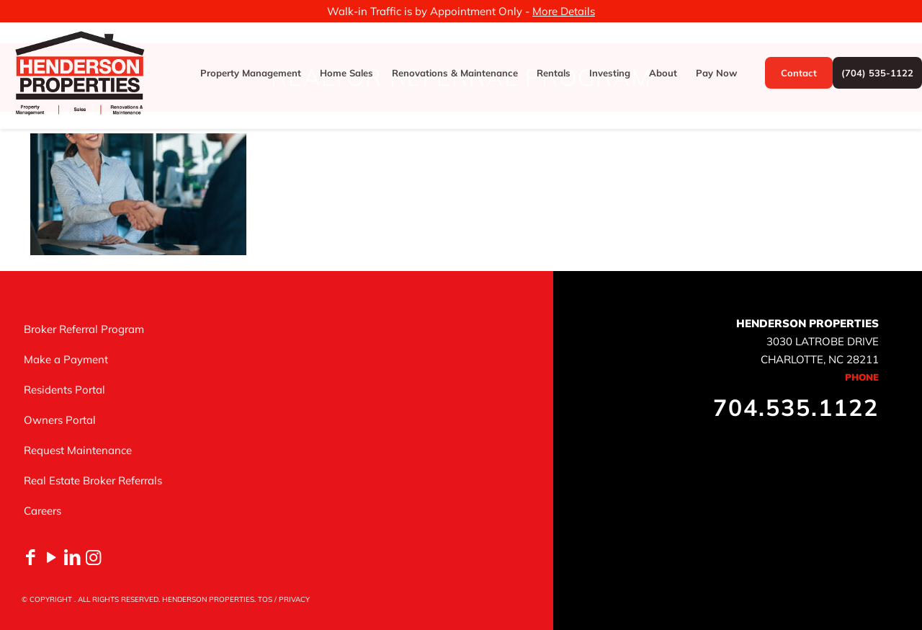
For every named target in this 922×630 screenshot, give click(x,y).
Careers (42, 511)
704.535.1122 (796, 407)
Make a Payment (66, 359)
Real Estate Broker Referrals (93, 480)
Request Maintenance (78, 450)
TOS (265, 599)
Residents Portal (64, 389)
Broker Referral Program (84, 329)
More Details (563, 11)
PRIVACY (294, 599)
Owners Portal (60, 420)
